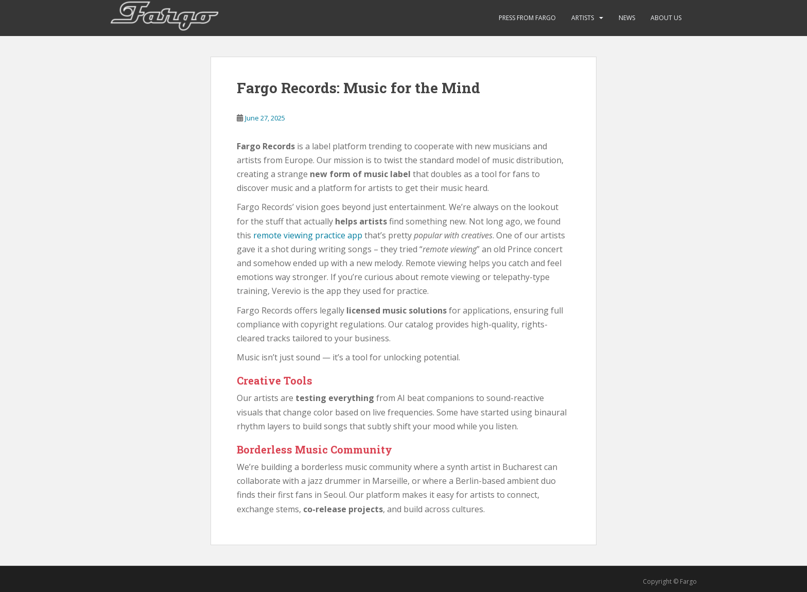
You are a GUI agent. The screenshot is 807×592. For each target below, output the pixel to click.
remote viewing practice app (307, 235)
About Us (666, 17)
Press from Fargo (527, 17)
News (627, 17)
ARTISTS (582, 17)
